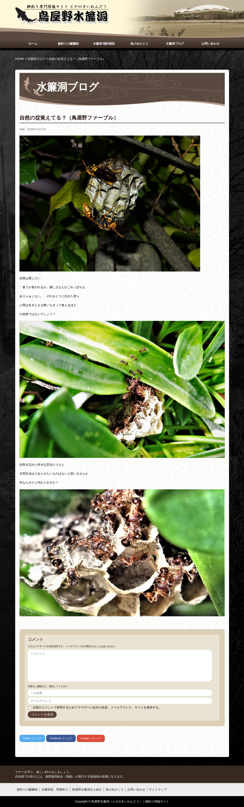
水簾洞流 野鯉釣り (54, 789)
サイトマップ (158, 789)
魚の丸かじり (139, 43)
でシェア (32, 738)
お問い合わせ (210, 43)
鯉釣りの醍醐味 (68, 43)
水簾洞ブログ (175, 43)
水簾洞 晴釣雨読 (104, 43)
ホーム (32, 43)
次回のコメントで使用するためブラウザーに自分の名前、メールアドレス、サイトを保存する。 (97, 707)
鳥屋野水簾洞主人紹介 (87, 789)
